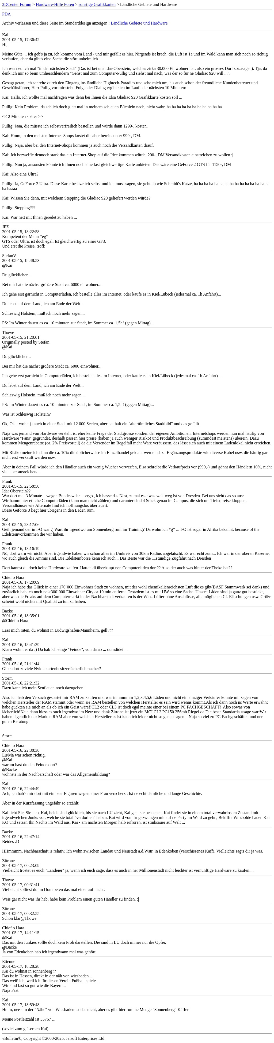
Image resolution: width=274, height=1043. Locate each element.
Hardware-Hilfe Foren (55, 4)
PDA (6, 14)
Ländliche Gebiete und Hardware (139, 23)
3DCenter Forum (16, 4)
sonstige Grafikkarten (97, 4)
